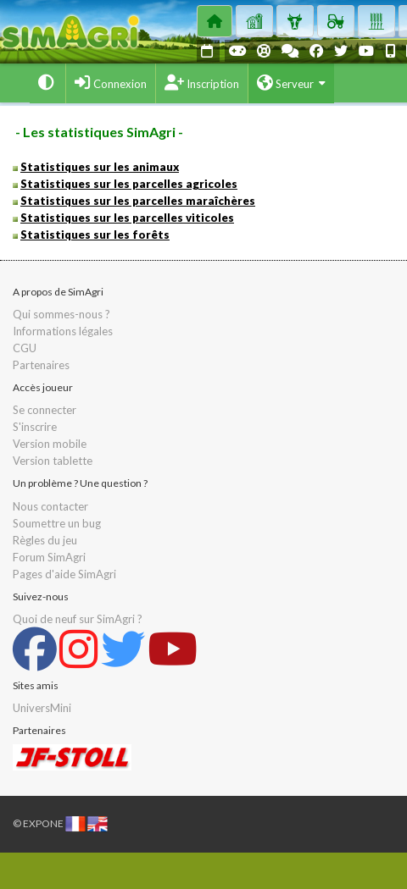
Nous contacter (50, 506)
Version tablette (52, 460)
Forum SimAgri (49, 557)
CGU (24, 348)
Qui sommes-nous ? (61, 314)
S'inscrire (35, 426)
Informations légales (63, 331)
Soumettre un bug (57, 523)
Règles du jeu (45, 540)
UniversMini (42, 708)
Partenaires (41, 365)
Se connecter (44, 410)
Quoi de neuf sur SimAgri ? (77, 619)
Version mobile (49, 443)
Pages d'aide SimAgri (64, 574)
